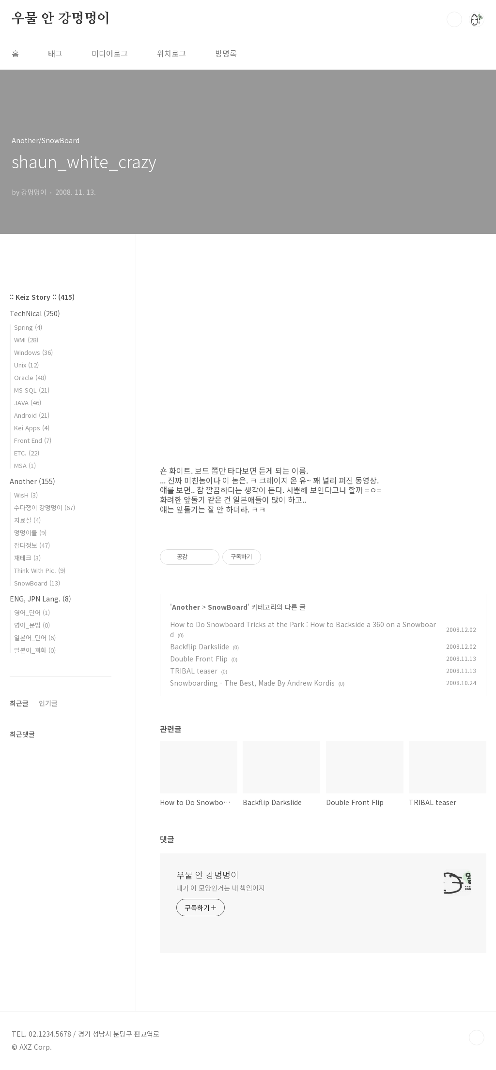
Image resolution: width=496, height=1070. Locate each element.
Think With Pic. (39, 570)
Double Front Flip (199, 658)
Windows (33, 352)
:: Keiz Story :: (42, 297)
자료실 (27, 520)
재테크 (27, 557)
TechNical (35, 313)
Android (31, 415)
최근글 (19, 703)
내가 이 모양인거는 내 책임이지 (220, 888)
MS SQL (31, 390)
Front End (32, 440)
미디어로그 (110, 53)
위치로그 (171, 53)
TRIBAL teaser (193, 670)
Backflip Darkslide (199, 646)
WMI (26, 339)
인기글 (48, 703)
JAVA (27, 402)
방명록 (226, 53)
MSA (25, 465)
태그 (55, 53)
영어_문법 (32, 625)
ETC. (26, 452)
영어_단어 (32, 612)
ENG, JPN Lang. (40, 598)
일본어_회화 (35, 650)
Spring (28, 327)
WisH (26, 494)
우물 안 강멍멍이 (61, 19)
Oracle (30, 377)
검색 (454, 19)
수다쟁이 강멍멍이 (44, 507)
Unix (26, 364)
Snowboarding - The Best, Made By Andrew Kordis (252, 683)
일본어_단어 (35, 637)
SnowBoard (228, 607)
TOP (476, 1037)
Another (186, 607)
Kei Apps (31, 427)
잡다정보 (32, 545)
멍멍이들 (30, 532)
